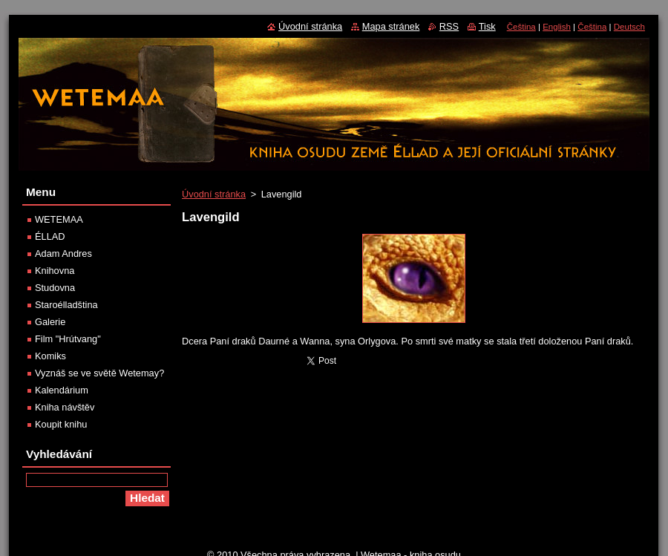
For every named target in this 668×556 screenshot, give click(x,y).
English (557, 26)
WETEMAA (59, 219)
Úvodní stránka (214, 194)
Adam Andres (63, 253)
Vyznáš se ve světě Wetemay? (99, 373)
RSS (449, 26)
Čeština (521, 26)
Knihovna (54, 270)
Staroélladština (66, 304)
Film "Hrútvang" (68, 338)
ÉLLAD (50, 236)
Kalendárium (61, 390)
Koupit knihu (61, 424)
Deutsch (629, 26)
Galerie (50, 321)
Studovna (55, 287)
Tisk (487, 26)
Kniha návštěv (64, 407)
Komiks (50, 356)
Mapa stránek (391, 26)
